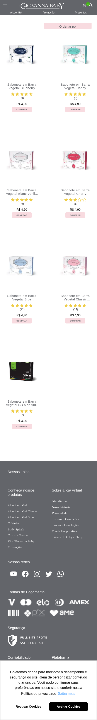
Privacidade (59, 513)
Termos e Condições (65, 519)
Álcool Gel (16, 12)
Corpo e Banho (18, 535)
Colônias (13, 523)
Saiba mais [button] (66, 693)
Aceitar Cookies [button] (68, 706)
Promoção (48, 12)
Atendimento (61, 501)
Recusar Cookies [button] (28, 706)
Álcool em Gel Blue (21, 517)
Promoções (15, 547)
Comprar (21, 109)
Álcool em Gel (17, 505)
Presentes (81, 12)
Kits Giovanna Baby (21, 541)
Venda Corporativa (64, 531)
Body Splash (16, 529)
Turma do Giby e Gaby (67, 537)
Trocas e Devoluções (66, 525)
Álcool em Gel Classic (22, 511)
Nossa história (61, 507)
